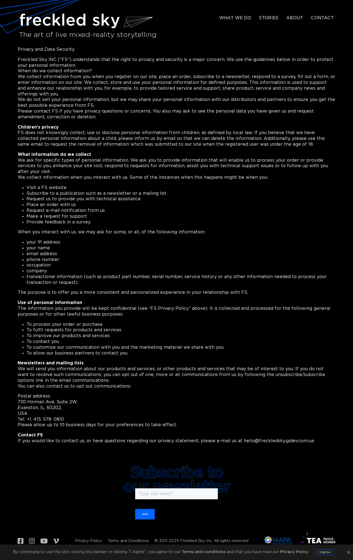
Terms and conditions (204, 552)
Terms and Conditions (128, 541)
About (294, 18)
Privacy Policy (88, 541)
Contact (322, 18)
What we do (235, 18)
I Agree (324, 552)
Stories (269, 18)
